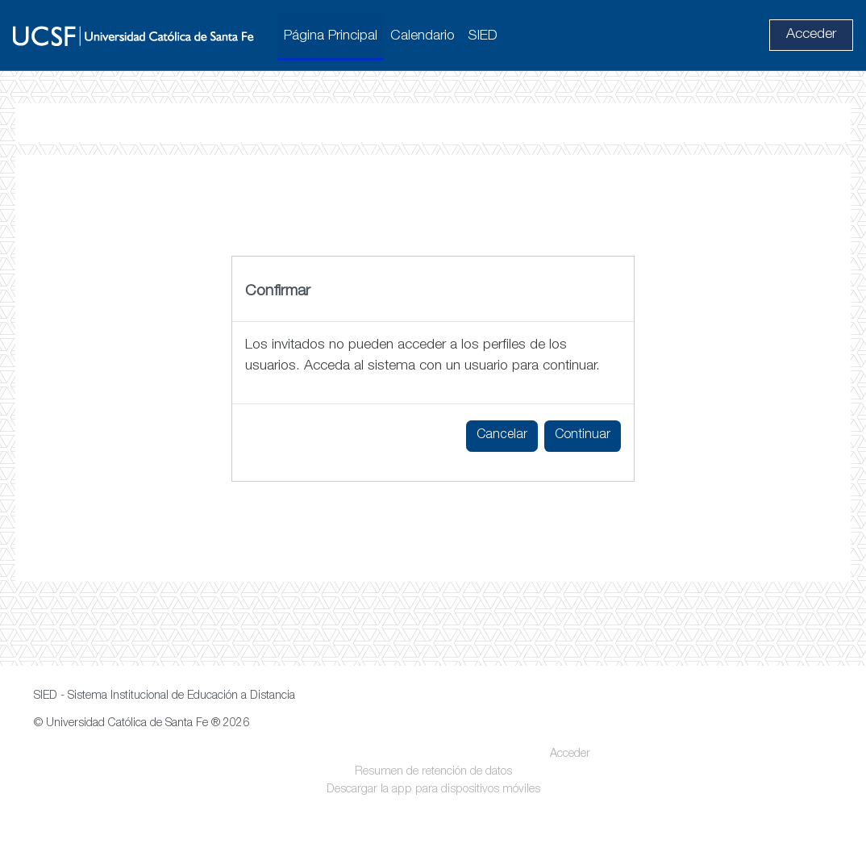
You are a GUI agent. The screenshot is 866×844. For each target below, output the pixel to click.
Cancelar (502, 435)
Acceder (811, 34)
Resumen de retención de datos (433, 772)
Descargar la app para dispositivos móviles (433, 790)
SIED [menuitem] (483, 36)
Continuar (582, 435)
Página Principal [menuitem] (330, 36)
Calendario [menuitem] (422, 36)
